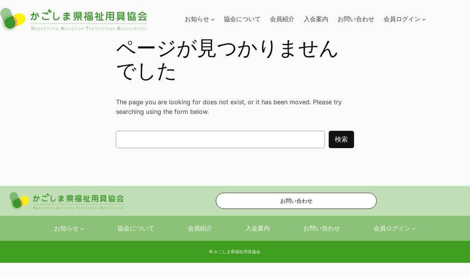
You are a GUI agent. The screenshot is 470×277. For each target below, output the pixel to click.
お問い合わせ (296, 200)
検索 (341, 139)
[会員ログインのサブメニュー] (424, 19)
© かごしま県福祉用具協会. (235, 251)
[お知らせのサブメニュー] (213, 19)
